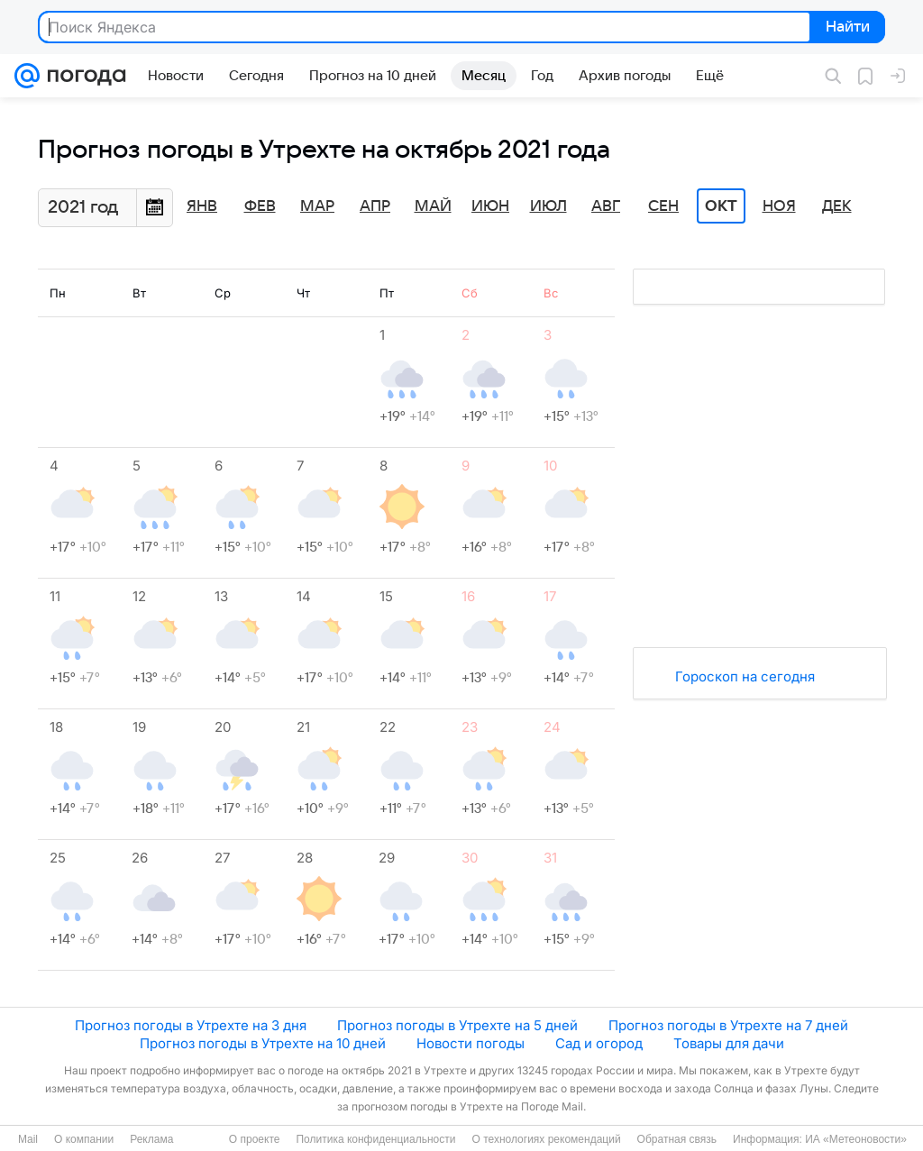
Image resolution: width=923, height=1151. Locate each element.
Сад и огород (599, 1043)
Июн (490, 206)
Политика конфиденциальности (375, 1139)
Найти (846, 28)
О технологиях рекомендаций (545, 1139)
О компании (84, 1139)
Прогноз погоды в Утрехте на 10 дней (263, 1043)
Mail (28, 1139)
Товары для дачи (728, 1043)
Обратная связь (677, 1139)
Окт (721, 206)
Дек (837, 206)
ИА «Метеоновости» (856, 1139)
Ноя (779, 206)
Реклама (151, 1139)
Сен (663, 206)
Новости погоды (470, 1043)
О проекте (254, 1139)
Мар (317, 206)
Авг (605, 206)
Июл (548, 206)
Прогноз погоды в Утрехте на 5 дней (457, 1025)
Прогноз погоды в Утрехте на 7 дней (728, 1025)
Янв (202, 206)
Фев (260, 206)
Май (433, 206)
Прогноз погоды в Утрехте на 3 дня (190, 1025)
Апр (375, 206)
